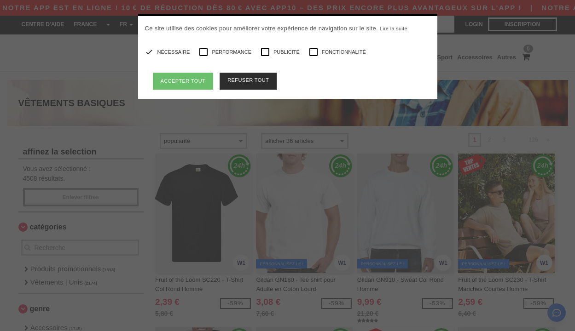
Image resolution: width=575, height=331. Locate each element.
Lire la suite (393, 28)
